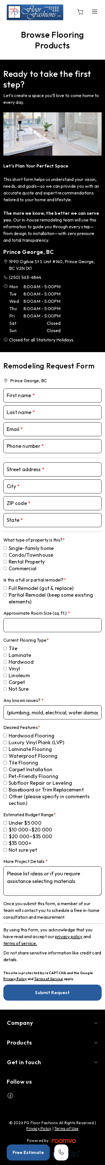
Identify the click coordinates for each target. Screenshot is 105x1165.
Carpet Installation (31, 769)
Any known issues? (22, 700)
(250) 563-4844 (25, 277)
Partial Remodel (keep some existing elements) (51, 598)
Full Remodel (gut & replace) (41, 588)
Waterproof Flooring (33, 756)
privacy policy (68, 936)
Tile (13, 648)
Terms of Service (48, 979)
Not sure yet (23, 850)
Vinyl (14, 668)
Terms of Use (66, 1128)
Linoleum (19, 675)
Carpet (17, 682)
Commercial (22, 568)
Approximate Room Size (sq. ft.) (35, 613)
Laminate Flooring (30, 749)
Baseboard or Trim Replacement (46, 789)
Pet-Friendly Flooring (33, 776)
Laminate (20, 655)
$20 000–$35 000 (30, 836)
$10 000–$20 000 (30, 829)
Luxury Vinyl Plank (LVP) (36, 742)
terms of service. (20, 943)
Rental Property (27, 561)
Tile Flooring (23, 762)
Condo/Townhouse (31, 555)
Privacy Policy (15, 979)
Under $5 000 (25, 823)
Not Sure (19, 689)
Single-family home (31, 548)
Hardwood (21, 662)
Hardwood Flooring (31, 735)
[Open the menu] (94, 11)
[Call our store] (61, 1152)
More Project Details (24, 861)
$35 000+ (20, 843)
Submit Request (52, 992)
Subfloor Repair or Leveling (40, 783)
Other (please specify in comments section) (49, 799)
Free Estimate (28, 1152)
